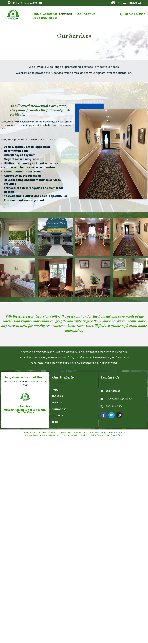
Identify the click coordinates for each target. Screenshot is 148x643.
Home (37, 14)
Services (67, 14)
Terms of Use (103, 435)
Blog (53, 18)
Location (40, 18)
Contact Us (88, 14)
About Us (50, 14)
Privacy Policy (117, 435)
